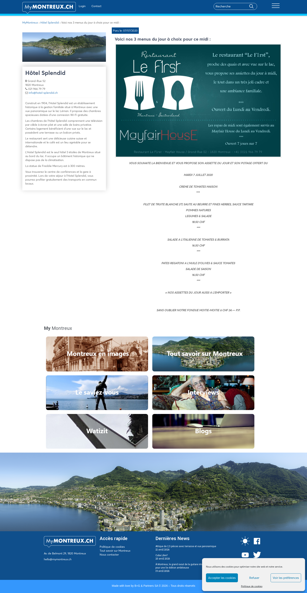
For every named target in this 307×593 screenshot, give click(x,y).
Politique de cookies (251, 586)
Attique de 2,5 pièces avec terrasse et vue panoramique (185, 546)
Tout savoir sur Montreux (115, 550)
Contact (85, 6)
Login (70, 6)
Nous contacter (109, 554)
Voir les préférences (286, 578)
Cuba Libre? (161, 555)
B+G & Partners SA (146, 585)
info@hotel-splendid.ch (43, 93)
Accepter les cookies (222, 578)
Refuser (254, 578)
